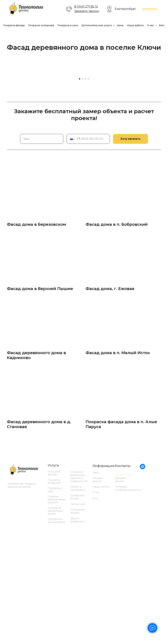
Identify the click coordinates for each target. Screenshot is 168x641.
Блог (162, 25)
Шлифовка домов (77, 590)
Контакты (122, 559)
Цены (120, 25)
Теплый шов (77, 596)
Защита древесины (77, 613)
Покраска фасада (14, 25)
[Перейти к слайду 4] (88, 171)
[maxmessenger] (142, 561)
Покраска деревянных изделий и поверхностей (79, 569)
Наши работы (135, 25)
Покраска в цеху (67, 25)
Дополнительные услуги (97, 25)
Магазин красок (98, 572)
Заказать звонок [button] (86, 11)
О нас (151, 25)
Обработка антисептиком (56, 613)
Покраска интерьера (41, 25)
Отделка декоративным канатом (57, 592)
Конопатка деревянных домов (55, 603)
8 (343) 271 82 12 (86, 6)
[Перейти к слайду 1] (79, 171)
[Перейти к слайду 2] (82, 171)
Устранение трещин (77, 604)
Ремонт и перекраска (77, 581)
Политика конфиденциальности (128, 581)
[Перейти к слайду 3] (85, 171)
